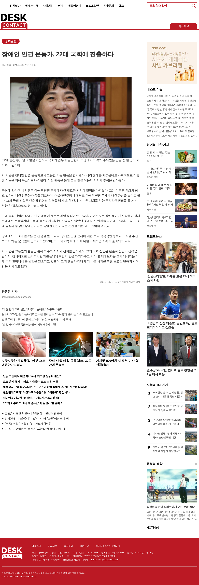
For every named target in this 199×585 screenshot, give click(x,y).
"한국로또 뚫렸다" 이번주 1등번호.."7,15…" (168, 127)
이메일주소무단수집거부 (108, 546)
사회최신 (48, 5)
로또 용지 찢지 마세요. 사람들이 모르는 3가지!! (30, 381)
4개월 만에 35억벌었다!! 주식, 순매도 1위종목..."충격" (32, 309)
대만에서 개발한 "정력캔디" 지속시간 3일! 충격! (31, 397)
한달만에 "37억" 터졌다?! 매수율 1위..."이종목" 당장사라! (36, 392)
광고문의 (68, 546)
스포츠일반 (92, 5)
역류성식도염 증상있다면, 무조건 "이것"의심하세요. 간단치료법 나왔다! (45, 387)
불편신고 (84, 546)
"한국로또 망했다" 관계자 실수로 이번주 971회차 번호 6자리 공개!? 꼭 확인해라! (172, 109)
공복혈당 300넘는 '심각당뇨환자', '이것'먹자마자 (171, 122)
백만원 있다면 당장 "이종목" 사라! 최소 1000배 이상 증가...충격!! (172, 105)
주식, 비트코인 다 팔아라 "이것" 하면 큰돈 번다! (170, 113)
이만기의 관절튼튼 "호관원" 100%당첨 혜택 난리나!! (35, 428)
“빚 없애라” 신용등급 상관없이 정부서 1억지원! (29, 324)
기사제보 (183, 26)
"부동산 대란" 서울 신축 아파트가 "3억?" (28, 423)
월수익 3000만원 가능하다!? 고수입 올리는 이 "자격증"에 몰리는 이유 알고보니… (49, 314)
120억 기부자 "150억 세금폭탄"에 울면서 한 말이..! (32, 403)
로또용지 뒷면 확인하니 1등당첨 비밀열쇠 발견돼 (33, 413)
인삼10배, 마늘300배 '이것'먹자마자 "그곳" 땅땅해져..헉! (37, 418)
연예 (60, 5)
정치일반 (15, 5)
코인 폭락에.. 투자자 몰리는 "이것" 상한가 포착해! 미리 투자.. (37, 319)
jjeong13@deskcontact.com (16, 297)
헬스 (121, 5)
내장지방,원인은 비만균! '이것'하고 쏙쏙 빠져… (170, 96)
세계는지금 (31, 5)
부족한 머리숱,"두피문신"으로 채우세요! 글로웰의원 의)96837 (172, 131)
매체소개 (36, 546)
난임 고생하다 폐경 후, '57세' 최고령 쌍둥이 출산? (32, 376)
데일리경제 (74, 5)
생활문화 (109, 5)
